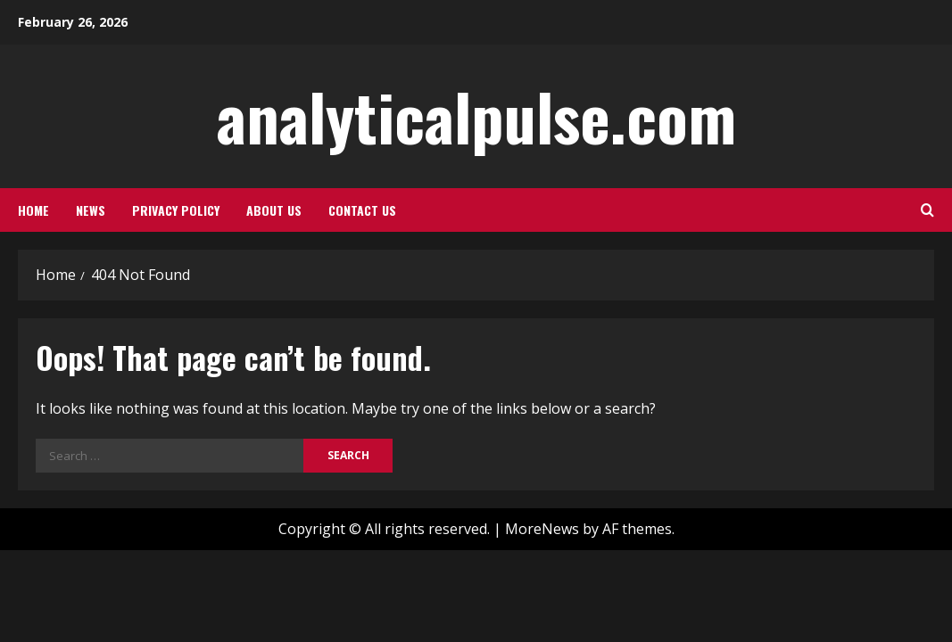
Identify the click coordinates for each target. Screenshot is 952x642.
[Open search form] (927, 210)
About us (274, 210)
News (90, 210)
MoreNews (542, 529)
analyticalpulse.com (476, 115)
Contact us (362, 210)
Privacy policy (175, 210)
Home (33, 210)
